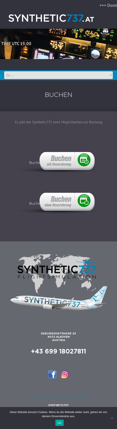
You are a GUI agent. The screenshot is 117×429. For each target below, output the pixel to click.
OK (59, 422)
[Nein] (112, 418)
